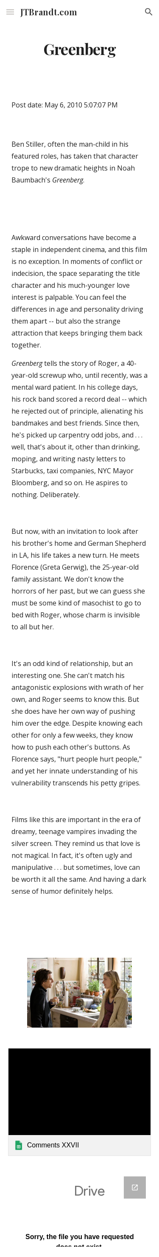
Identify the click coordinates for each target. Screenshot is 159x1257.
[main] (79, 49)
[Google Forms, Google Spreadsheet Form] (79, 1211)
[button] (10, 11)
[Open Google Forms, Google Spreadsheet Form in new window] (135, 1187)
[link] (79, 1102)
